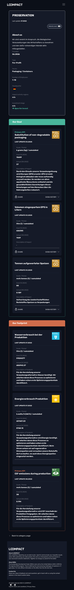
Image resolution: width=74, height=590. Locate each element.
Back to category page (19, 536)
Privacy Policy (31, 586)
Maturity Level (54, 26)
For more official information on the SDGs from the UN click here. (33, 568)
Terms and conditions (20, 586)
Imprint (11, 586)
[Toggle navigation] (64, 4)
